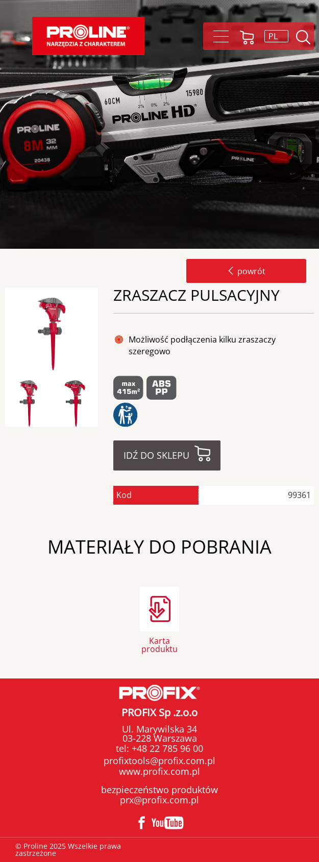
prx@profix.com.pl (159, 800)
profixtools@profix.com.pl (159, 760)
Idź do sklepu (156, 455)
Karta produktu (159, 644)
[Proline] (88, 36)
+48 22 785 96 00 (166, 748)
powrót (246, 271)
